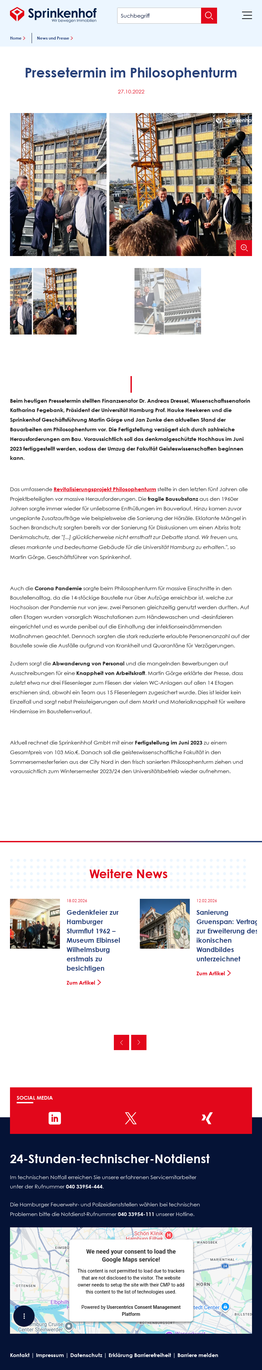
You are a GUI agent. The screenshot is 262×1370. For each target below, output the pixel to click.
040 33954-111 (136, 1214)
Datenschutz (86, 1355)
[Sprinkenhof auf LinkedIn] (55, 1118)
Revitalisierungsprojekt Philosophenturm (105, 489)
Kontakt (20, 1355)
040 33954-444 (84, 1186)
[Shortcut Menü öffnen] (24, 1316)
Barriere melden (197, 1355)
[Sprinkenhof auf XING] (207, 1118)
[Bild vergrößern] (244, 248)
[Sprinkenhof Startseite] (53, 14)
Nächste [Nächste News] (138, 1042)
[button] (69, 303)
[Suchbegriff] (167, 16)
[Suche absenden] (209, 16)
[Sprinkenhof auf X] (131, 1118)
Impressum (50, 1355)
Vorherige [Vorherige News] (121, 1042)
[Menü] (247, 15)
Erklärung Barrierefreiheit (140, 1355)
